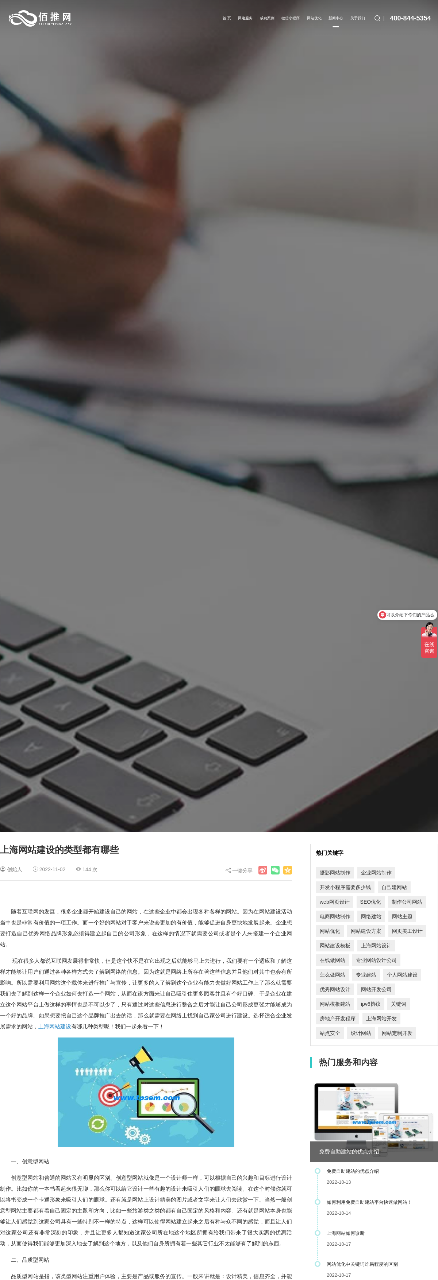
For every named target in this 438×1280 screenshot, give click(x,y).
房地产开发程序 (338, 1018)
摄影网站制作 (335, 873)
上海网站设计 (376, 946)
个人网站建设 (402, 975)
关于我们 (357, 18)
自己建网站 (394, 887)
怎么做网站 (332, 975)
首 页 (227, 18)
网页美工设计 (407, 931)
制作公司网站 (407, 902)
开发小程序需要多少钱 (345, 887)
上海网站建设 (54, 1026)
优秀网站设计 (335, 989)
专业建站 (366, 975)
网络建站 (371, 916)
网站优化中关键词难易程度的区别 (362, 1264)
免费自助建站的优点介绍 (349, 1151)
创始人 (14, 869)
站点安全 (330, 1033)
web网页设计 (335, 902)
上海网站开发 (381, 1018)
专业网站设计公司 (376, 960)
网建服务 (245, 18)
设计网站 (361, 1033)
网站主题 (402, 916)
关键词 (398, 1004)
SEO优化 (370, 902)
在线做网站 (332, 960)
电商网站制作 (335, 916)
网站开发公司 (376, 989)
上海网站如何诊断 (346, 1233)
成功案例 (267, 18)
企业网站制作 (376, 873)
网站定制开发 (397, 1033)
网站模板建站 (335, 1004)
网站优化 (314, 18)
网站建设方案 (366, 931)
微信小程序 (290, 18)
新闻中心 (335, 21)
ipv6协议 (371, 1004)
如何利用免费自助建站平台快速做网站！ (369, 1202)
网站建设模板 (335, 946)
